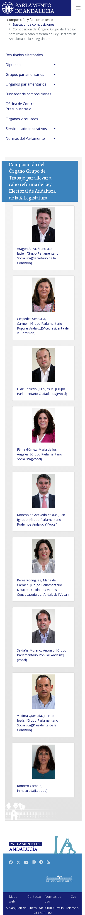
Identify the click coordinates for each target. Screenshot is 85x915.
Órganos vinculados (22, 119)
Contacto (34, 896)
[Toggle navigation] (78, 8)
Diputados (14, 64)
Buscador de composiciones (28, 94)
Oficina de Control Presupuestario (20, 106)
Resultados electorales (24, 55)
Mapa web (13, 898)
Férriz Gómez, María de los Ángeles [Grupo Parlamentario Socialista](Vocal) (39, 454)
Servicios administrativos (26, 128)
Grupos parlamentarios (25, 74)
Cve (73, 896)
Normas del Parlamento (25, 138)
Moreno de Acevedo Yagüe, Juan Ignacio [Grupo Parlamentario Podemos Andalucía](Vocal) (41, 519)
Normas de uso (53, 898)
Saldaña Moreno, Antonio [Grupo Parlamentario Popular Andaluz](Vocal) (41, 655)
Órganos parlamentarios (26, 84)
